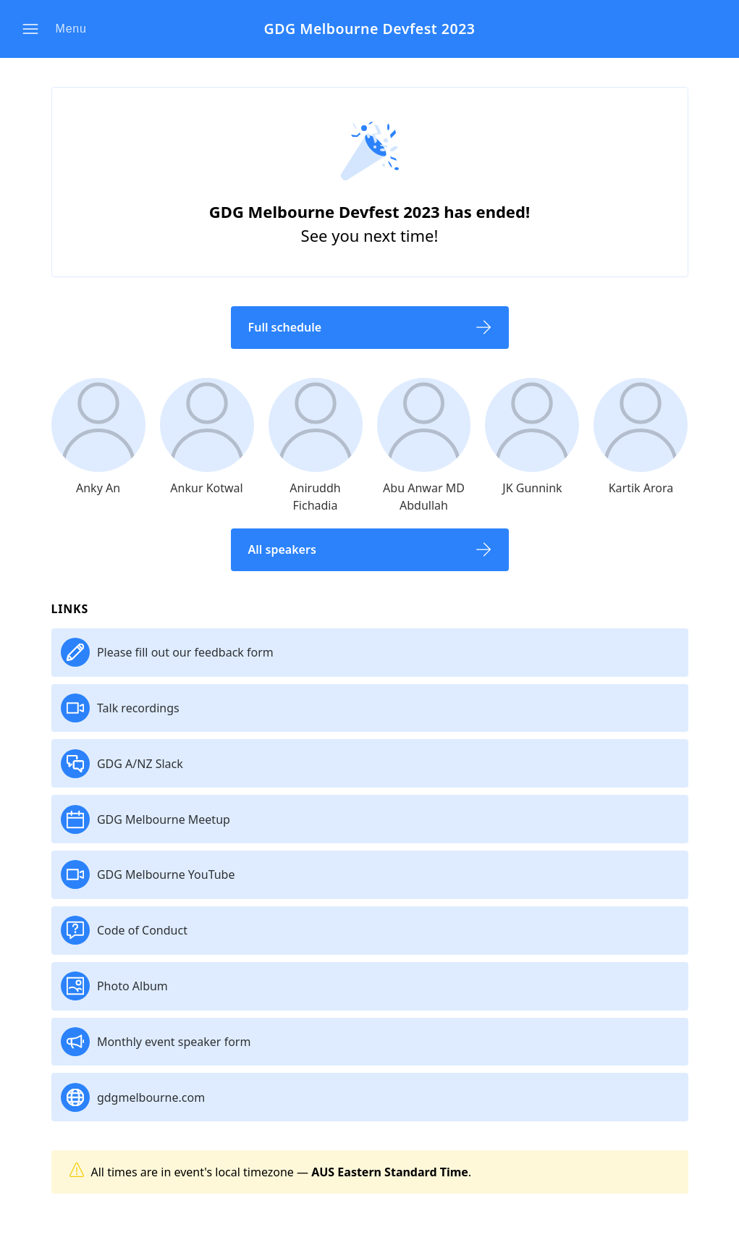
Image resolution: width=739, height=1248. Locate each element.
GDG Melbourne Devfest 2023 (369, 29)
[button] (58, 29)
